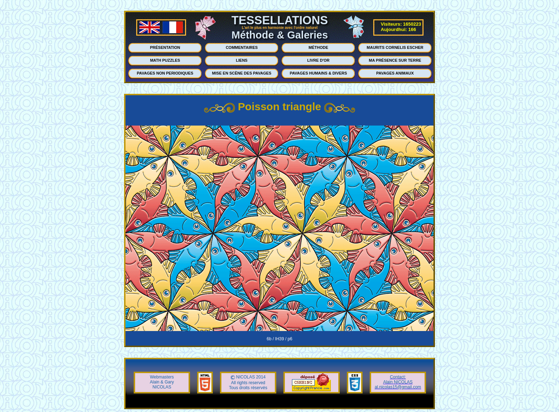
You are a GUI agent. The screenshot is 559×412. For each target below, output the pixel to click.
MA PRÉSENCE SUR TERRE (395, 60)
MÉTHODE (318, 47)
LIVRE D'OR (318, 60)
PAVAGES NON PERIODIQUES (165, 73)
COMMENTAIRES (242, 47)
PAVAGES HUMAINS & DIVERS (318, 73)
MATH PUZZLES (165, 60)
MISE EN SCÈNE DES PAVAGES (241, 73)
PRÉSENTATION (165, 47)
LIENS (241, 60)
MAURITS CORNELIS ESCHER (395, 47)
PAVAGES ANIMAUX (395, 73)
